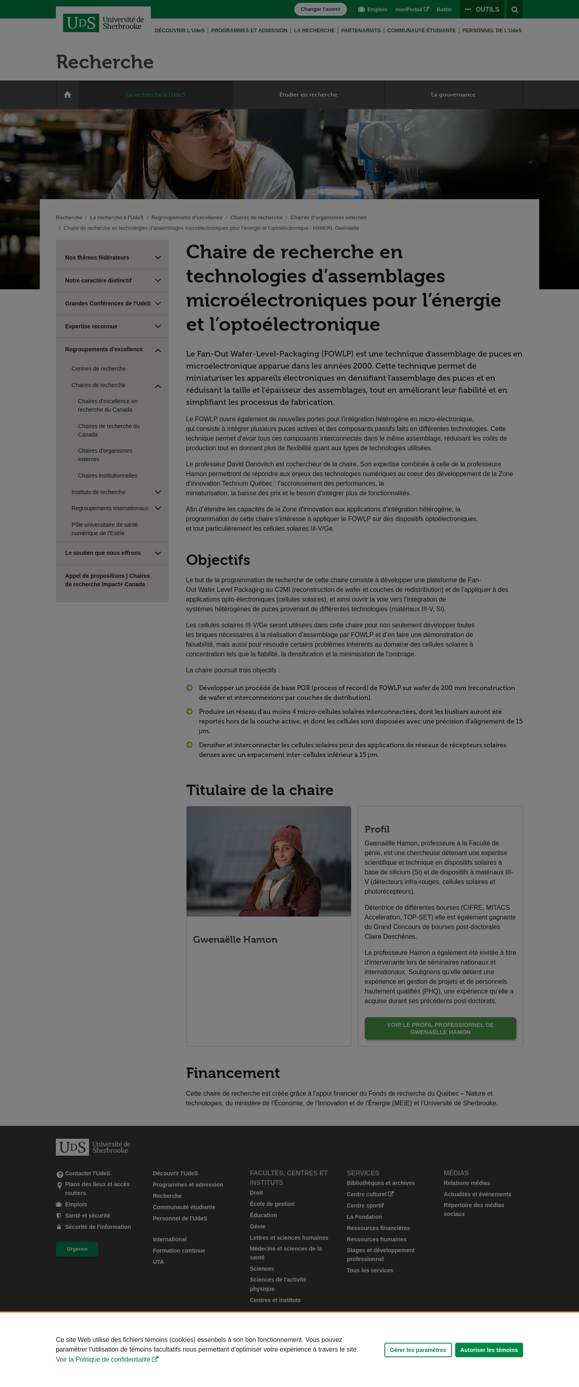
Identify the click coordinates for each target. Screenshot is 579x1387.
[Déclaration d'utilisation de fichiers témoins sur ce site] (289, 1350)
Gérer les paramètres (418, 1350)
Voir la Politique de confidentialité (103, 1359)
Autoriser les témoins (489, 1350)
